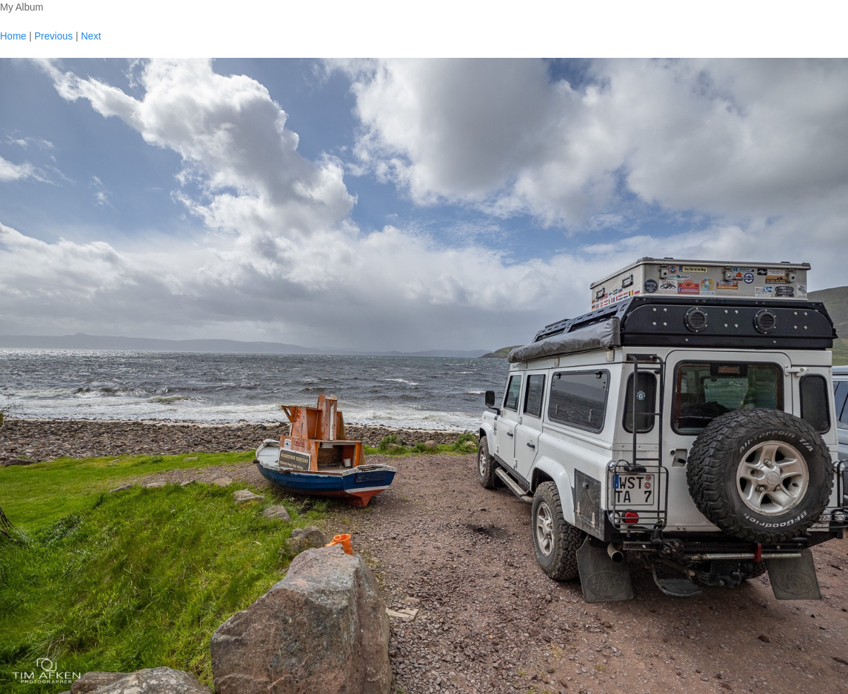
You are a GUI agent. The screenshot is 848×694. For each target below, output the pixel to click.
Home (13, 36)
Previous (54, 36)
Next (91, 36)
